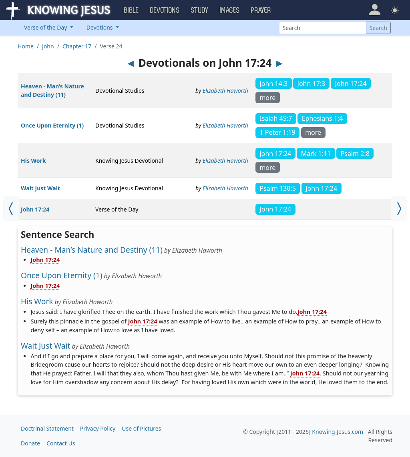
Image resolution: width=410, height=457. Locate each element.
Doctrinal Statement (47, 428)
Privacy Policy (97, 428)
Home (26, 46)
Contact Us (60, 443)
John (48, 46)
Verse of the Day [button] (46, 27)
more (267, 97)
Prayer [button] (261, 10)
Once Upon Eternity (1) (52, 125)
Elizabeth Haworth (225, 90)
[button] (375, 10)
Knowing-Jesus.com (337, 431)
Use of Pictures (141, 428)
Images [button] (230, 10)
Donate (30, 443)
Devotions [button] (165, 10)
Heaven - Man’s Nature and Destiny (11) (92, 249)
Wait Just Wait (40, 188)
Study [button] (200, 10)
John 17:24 (35, 209)
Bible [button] (131, 10)
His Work (33, 160)
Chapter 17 (76, 46)
